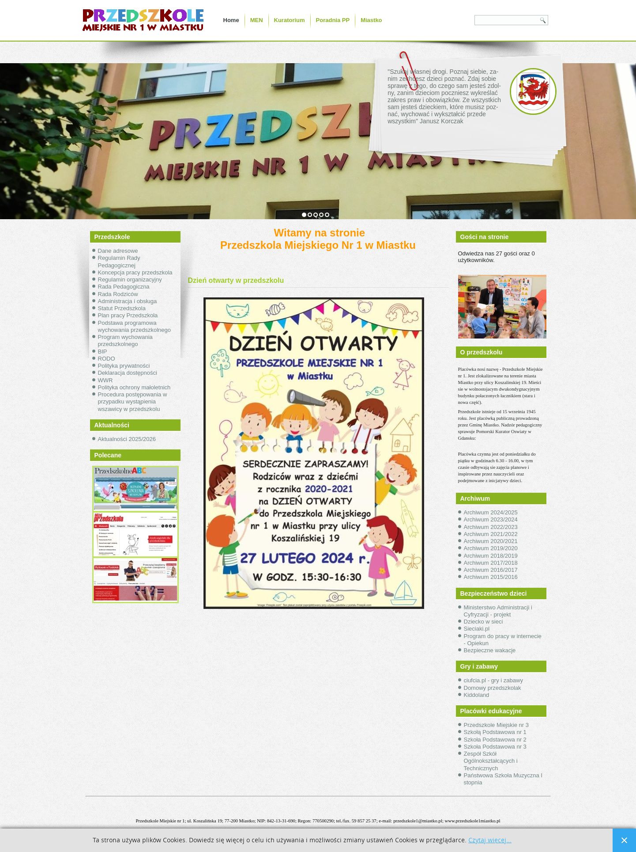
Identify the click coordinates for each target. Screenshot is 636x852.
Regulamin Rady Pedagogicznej (119, 261)
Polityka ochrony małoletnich (134, 387)
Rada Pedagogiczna (124, 286)
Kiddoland (476, 695)
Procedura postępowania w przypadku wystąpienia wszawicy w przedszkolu (132, 401)
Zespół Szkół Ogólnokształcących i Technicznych (491, 761)
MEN (256, 20)
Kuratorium (289, 20)
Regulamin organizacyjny (130, 279)
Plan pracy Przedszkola (128, 315)
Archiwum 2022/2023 (491, 527)
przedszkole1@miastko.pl (417, 820)
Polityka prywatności (124, 365)
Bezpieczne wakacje (490, 650)
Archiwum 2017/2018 (491, 562)
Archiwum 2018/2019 (491, 555)
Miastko (371, 20)
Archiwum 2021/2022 (491, 534)
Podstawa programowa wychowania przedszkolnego (134, 326)
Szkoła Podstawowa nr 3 (495, 746)
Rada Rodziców (118, 294)
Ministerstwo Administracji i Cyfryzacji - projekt (498, 611)
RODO (106, 358)
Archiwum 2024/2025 (491, 512)
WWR (105, 380)
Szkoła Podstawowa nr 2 (495, 739)
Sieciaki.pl (477, 628)
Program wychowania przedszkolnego (125, 340)
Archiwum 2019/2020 (491, 548)
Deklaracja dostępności (127, 372)
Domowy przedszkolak (492, 688)
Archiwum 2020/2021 (491, 541)
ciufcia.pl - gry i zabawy (493, 680)
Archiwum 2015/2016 (491, 577)
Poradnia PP (333, 20)
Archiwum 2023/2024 (491, 519)
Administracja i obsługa (127, 301)
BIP (102, 351)
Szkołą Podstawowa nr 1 (495, 732)
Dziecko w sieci (483, 621)
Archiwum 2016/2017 (491, 570)
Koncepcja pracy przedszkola (135, 272)
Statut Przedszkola (122, 308)
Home (231, 20)
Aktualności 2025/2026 (127, 439)
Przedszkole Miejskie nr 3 (496, 725)
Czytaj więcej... (490, 840)
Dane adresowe (118, 250)
